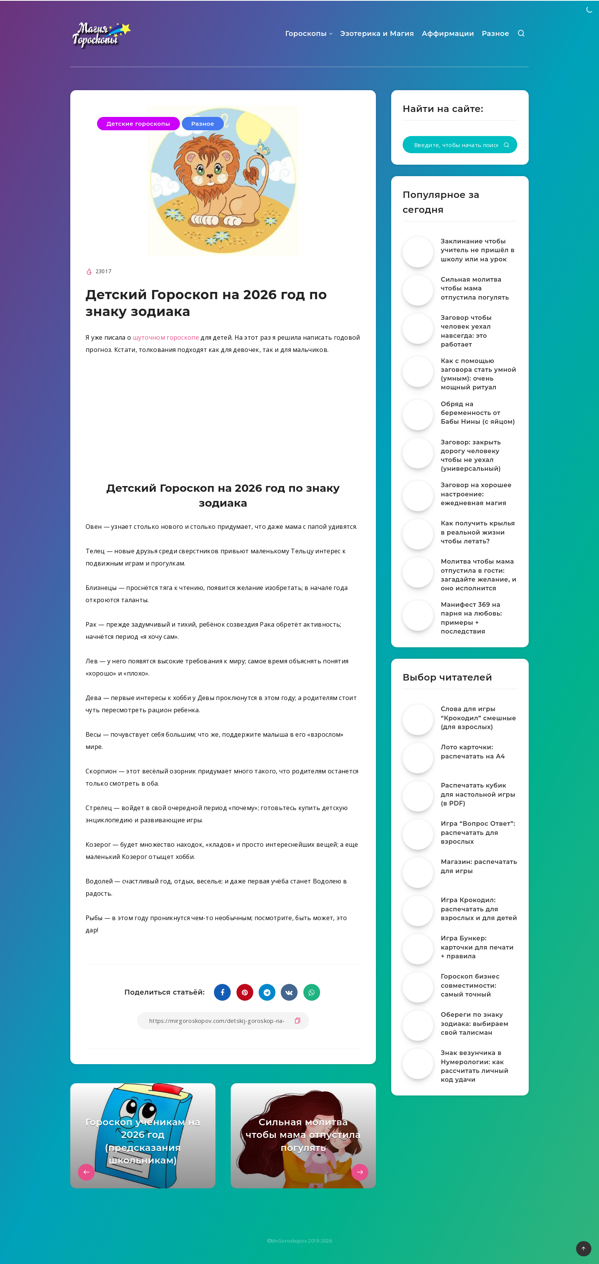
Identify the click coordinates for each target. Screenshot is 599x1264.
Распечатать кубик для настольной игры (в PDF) (478, 794)
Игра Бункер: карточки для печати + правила (477, 947)
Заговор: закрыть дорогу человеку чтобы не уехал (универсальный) (471, 456)
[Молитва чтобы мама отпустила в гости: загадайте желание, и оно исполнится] (418, 572)
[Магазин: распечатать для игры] (418, 872)
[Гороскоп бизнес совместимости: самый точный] (418, 987)
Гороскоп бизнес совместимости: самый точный (470, 985)
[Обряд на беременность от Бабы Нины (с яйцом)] (418, 415)
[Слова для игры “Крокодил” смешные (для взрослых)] (418, 720)
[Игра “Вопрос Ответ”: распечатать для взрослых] (418, 834)
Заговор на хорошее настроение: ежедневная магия (476, 493)
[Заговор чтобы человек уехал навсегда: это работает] (418, 328)
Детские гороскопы (138, 123)
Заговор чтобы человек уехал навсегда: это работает (466, 331)
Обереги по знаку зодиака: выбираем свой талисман (474, 1023)
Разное (495, 33)
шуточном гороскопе (166, 337)
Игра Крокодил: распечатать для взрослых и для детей (479, 908)
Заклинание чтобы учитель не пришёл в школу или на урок (478, 250)
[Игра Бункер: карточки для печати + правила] (418, 949)
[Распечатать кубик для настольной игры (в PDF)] (418, 796)
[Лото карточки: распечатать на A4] (418, 758)
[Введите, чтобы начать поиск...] (460, 144)
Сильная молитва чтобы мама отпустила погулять (475, 288)
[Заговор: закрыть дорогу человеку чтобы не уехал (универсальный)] (418, 453)
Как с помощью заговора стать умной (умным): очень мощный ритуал (478, 374)
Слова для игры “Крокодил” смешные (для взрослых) (478, 717)
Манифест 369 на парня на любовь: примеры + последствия (471, 618)
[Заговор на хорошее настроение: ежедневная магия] (418, 496)
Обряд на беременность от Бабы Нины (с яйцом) (478, 412)
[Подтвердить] (506, 145)
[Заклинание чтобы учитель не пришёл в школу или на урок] (418, 252)
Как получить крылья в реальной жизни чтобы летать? (478, 532)
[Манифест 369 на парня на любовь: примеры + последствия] (418, 615)
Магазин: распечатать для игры (479, 866)
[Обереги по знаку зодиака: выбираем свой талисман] (418, 1025)
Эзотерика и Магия (377, 33)
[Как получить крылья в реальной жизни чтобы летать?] (418, 534)
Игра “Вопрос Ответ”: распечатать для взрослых (478, 832)
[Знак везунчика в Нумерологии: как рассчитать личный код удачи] (418, 1063)
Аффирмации (448, 33)
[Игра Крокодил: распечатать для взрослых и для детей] (418, 911)
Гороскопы (306, 33)
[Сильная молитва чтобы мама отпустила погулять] (418, 290)
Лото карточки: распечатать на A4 (473, 752)
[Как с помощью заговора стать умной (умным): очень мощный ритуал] (418, 372)
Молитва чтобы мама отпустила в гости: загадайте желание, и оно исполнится (478, 575)
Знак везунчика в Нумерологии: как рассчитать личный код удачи (474, 1066)
